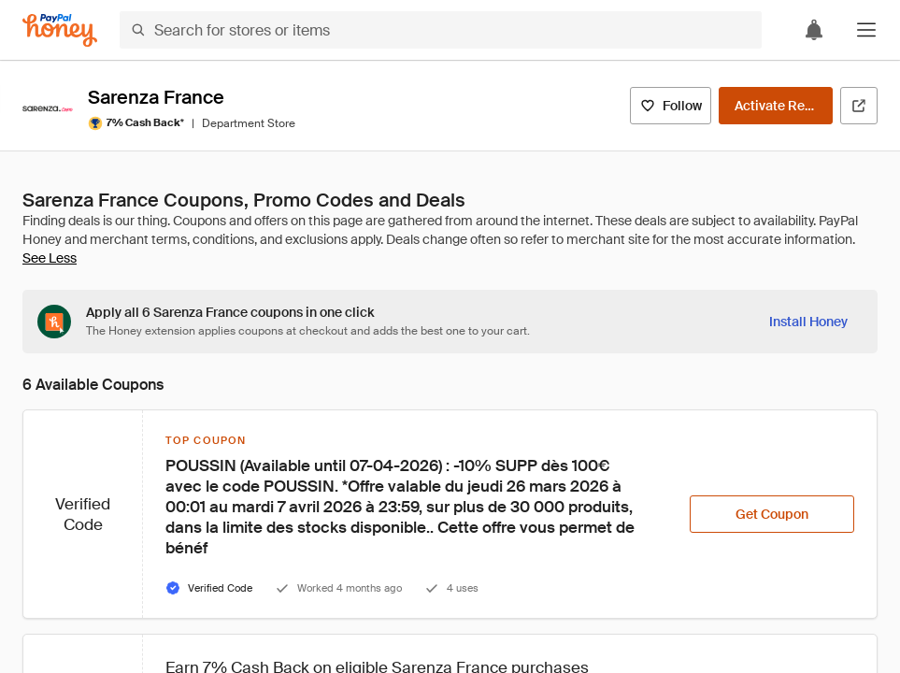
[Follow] (670, 105)
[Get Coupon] (772, 514)
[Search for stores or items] (441, 30)
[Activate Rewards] (776, 105)
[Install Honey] (808, 321)
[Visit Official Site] (859, 105)
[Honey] (59, 30)
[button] (866, 30)
